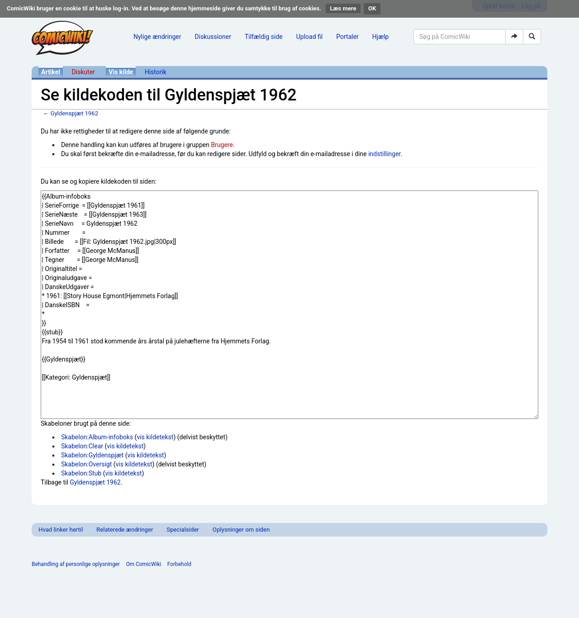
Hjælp (380, 36)
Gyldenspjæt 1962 (74, 113)
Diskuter (83, 72)
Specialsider (182, 529)
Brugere (222, 144)
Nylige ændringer (157, 36)
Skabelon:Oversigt (86, 464)
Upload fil (309, 36)
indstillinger (384, 153)
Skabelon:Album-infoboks (97, 437)
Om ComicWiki (143, 564)
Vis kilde (121, 72)
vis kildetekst (155, 437)
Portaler (347, 36)
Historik (155, 72)
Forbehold (179, 564)
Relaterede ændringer (124, 529)
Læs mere (343, 8)
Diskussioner (213, 36)
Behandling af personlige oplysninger (76, 564)
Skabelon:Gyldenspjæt (92, 455)
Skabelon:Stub (81, 473)
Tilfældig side (264, 36)
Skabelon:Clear (82, 446)
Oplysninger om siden (241, 529)
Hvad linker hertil (60, 529)
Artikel (50, 72)
